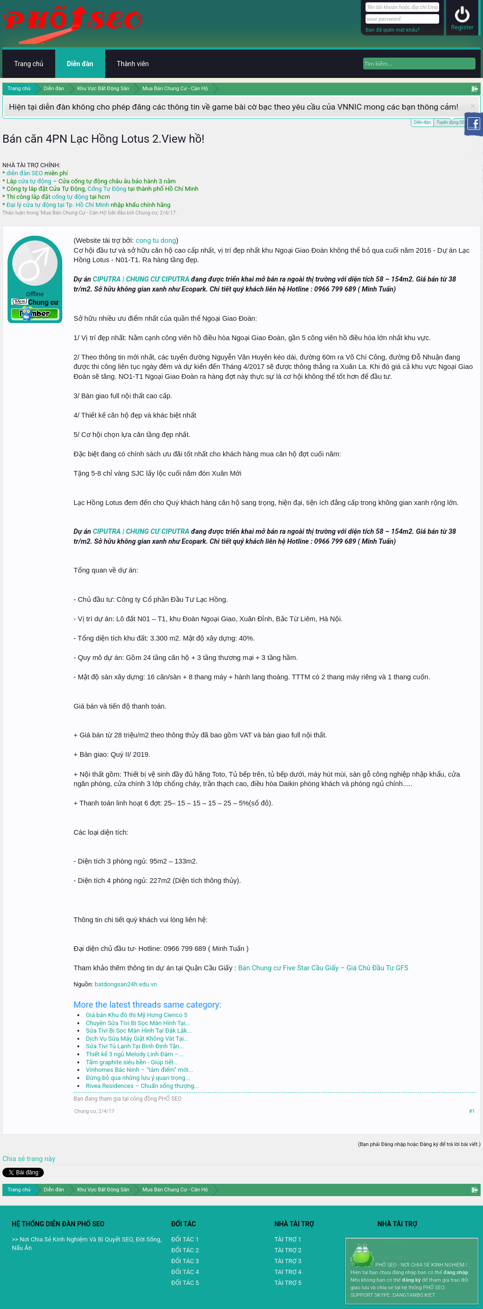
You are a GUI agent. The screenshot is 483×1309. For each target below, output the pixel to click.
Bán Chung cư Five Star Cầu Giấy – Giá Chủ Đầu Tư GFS (323, 968)
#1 (472, 1111)
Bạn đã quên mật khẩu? (393, 30)
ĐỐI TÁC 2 (185, 1250)
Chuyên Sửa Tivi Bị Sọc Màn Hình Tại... (138, 1023)
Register (462, 27)
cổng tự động (70, 196)
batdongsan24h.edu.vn (126, 984)
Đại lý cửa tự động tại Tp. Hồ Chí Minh (58, 204)
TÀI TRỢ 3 (288, 1261)
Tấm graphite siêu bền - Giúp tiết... (132, 1062)
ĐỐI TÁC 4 (185, 1271)
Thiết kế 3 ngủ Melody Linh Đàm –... (134, 1054)
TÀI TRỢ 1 (288, 1239)
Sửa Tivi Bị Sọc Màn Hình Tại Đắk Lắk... (139, 1030)
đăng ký (411, 1280)
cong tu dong (156, 240)
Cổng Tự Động (106, 188)
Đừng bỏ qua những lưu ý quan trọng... (138, 1077)
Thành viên (133, 64)
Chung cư (146, 213)
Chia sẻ (14, 1159)
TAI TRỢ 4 (288, 1271)
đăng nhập (455, 1272)
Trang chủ (28, 64)
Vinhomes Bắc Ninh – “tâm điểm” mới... (139, 1069)
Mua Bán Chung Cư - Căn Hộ (73, 213)
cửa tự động (34, 181)
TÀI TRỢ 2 (288, 1250)
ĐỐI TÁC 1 (185, 1239)
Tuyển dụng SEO (452, 122)
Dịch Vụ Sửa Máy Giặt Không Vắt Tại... (137, 1038)
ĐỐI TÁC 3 (185, 1261)
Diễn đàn (422, 122)
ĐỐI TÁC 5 (185, 1282)
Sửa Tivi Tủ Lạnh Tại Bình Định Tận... (135, 1046)
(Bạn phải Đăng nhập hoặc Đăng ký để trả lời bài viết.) (419, 1144)
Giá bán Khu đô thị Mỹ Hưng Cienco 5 (136, 1014)
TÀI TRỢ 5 (288, 1282)
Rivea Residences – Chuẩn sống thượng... (142, 1085)
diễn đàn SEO (25, 173)
